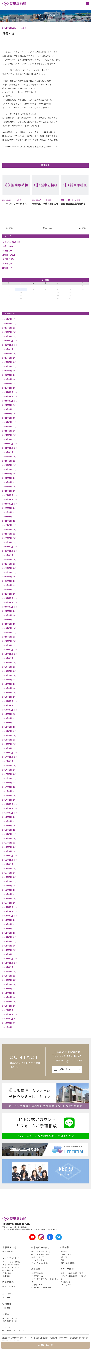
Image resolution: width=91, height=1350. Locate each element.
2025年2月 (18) (9, 384)
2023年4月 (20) (9, 478)
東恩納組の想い (10, 1247)
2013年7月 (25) (9, 980)
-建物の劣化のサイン (10, 1267)
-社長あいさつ (65, 1254)
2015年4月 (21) (9, 890)
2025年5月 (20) (9, 371)
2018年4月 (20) (9, 736)
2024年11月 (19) (9, 397)
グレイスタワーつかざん (14, 204)
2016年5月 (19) (9, 834)
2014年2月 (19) (9, 950)
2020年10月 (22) (9, 607)
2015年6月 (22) (9, 881)
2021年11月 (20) (9, 551)
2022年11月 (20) (9, 500)
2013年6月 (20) (9, 984)
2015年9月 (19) (9, 869)
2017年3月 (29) (9, 791)
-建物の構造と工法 (38, 1257)
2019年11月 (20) (9, 654)
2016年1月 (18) (9, 851)
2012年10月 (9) (9, 1019)
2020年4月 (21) (9, 633)
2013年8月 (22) (9, 976)
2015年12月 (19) (9, 856)
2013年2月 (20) (9, 1002)
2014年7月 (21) (9, 929)
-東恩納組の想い (8, 1251)
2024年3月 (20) (9, 431)
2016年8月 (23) (9, 821)
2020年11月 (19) (9, 603)
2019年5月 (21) (9, 680)
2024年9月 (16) (9, 405)
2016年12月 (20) (9, 804)
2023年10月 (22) (9, 452)
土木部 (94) (7, 251)
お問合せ (7, 1314)
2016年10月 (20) (9, 813)
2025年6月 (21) (9, 366)
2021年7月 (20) (9, 568)
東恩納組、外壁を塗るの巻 (45, 204)
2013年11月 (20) (9, 963)
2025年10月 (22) (9, 349)
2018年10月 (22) (9, 710)
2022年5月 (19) (9, 525)
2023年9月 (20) (9, 457)
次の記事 (82, 228)
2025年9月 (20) (9, 354)
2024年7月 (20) (9, 414)
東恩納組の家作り (40, 1247)
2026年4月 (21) (9, 324)
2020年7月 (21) (9, 620)
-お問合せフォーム (9, 1318)
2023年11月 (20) (9, 448)
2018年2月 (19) (9, 744)
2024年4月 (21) (9, 427)
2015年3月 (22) (9, 894)
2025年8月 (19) (9, 358)
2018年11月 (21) (9, 706)
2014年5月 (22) (9, 937)
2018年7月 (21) (9, 723)
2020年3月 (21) (9, 637)
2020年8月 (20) (9, 615)
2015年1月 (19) (9, 903)
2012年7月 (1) (8, 1027)
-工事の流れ (7, 1273)
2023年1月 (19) (9, 491)
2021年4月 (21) (9, 581)
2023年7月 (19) (9, 465)
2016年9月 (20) (9, 817)
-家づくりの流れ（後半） (41, 1254)
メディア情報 (67, 1269)
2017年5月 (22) (9, 783)
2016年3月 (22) (9, 843)
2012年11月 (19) (9, 1014)
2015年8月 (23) (9, 873)
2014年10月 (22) (9, 916)
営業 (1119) (7, 246)
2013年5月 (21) (9, 989)
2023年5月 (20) (9, 474)
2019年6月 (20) (9, 675)
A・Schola (8, 1294)
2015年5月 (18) (9, 886)
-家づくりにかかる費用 (40, 1263)
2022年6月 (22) (9, 521)
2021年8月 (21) (9, 564)
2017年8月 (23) (9, 770)
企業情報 (64, 1247)
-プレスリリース (66, 1285)
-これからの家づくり (39, 1260)
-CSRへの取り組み (67, 1263)
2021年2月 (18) (9, 590)
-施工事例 (6, 1276)
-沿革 (62, 1260)
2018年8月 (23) (9, 718)
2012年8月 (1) (8, 1023)
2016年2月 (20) (9, 847)
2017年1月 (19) (9, 800)
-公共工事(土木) (37, 1276)
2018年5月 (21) (9, 731)
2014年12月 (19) (9, 907)
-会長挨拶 (63, 1251)
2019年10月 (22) (9, 658)
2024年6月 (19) (9, 418)
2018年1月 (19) (9, 748)
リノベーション (10, 1258)
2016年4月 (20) (9, 839)
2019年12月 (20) (9, 650)
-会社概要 (63, 1257)
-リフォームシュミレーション (14, 1330)
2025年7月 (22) (9, 362)
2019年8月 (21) (9, 667)
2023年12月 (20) (9, 444)
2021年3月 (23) (9, 585)
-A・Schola (6, 1298)
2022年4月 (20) (9, 530)
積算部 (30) (7, 263)
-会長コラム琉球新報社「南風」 (72, 1273)
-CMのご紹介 (65, 1282)
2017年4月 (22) (9, 787)
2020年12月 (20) (9, 598)
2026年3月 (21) (9, 328)
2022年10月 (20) (9, 504)
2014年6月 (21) (9, 933)
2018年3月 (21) (9, 740)
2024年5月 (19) (9, 422)
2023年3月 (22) (9, 482)
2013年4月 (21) (9, 993)
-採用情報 (6, 1308)
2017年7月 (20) (9, 774)
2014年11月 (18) (9, 911)
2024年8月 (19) (9, 409)
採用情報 (7, 1304)
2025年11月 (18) (9, 345)
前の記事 (9, 228)
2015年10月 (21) (9, 864)
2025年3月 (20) (9, 379)
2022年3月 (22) (9, 534)
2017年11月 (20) (9, 757)
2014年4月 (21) (9, 942)
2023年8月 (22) (9, 461)
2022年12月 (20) (9, 495)
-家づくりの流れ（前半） (41, 1251)
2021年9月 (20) (9, 560)
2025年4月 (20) (9, 375)
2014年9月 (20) (9, 920)
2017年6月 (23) (9, 778)
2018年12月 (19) (9, 701)
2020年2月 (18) (9, 641)
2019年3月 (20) (9, 688)
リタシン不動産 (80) (11, 242)
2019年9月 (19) (9, 663)
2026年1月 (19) (9, 336)
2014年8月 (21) (9, 924)
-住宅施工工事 (36, 1285)
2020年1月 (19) (9, 645)
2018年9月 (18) (9, 714)
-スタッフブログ (8, 1328)
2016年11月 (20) (9, 808)
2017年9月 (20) (9, 766)
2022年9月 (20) (9, 508)
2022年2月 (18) (9, 538)
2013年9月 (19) (9, 972)
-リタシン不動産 (8, 1286)
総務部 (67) (7, 268)
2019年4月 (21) (9, 684)
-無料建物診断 (8, 1270)
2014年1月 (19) (9, 954)
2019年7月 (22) (9, 671)
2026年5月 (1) (8, 319)
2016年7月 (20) (9, 826)
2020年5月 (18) (9, 628)
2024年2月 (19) (9, 435)
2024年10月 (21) (9, 401)
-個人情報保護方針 (9, 1321)
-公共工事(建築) (37, 1273)
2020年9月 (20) (9, 611)
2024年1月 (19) (9, 439)
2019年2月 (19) (9, 693)
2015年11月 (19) (9, 860)
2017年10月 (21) (9, 761)
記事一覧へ (47, 228)
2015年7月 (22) (9, 877)
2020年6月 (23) (9, 624)
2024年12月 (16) (9, 392)
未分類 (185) (8, 259)
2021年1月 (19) (9, 594)
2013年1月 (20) (9, 1006)
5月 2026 (45, 280)
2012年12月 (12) (9, 1010)
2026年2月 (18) (9, 332)
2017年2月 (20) (9, 796)
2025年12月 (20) (9, 341)
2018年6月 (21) (9, 727)
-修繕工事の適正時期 (10, 1265)
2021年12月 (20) (9, 547)
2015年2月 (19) (9, 899)
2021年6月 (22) (9, 572)
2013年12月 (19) (9, 959)
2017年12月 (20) (9, 753)
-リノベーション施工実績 (41, 1287)
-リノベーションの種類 (11, 1262)
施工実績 (36, 1269)
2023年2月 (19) (9, 487)
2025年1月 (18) (9, 388)
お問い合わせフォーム (67, 1069)
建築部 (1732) (8, 255)
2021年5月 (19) (9, 577)
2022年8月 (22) (9, 512)
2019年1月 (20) (9, 697)
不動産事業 (8, 1282)
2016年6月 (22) (9, 830)
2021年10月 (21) (9, 555)
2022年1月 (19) (9, 542)
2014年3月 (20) (9, 946)
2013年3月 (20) (9, 997)
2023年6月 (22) (9, 469)
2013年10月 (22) (9, 967)
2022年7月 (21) (9, 517)
